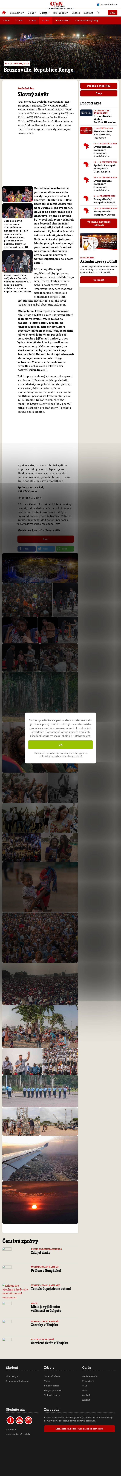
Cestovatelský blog (86, 20)
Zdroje (43, 12)
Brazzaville (62, 20)
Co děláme (16, 12)
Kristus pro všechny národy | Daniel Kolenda (3, 13)
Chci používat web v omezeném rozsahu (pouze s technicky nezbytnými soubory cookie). (60, 755)
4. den (45, 20)
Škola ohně (59, 12)
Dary (112, 12)
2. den (19, 20)
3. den (32, 20)
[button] (26, 549)
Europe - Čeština (106, 4)
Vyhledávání (98, 13)
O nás (31, 12)
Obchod (76, 12)
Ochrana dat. (83, 736)
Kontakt (88, 12)
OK (61, 744)
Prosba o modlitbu (98, 85)
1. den (6, 20)
